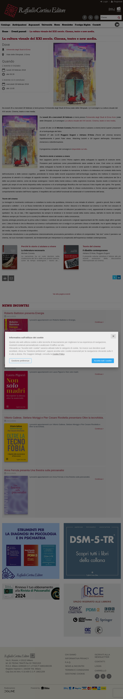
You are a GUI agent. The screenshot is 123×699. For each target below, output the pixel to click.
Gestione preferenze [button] (20, 360)
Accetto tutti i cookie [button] (103, 360)
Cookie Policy (58, 354)
